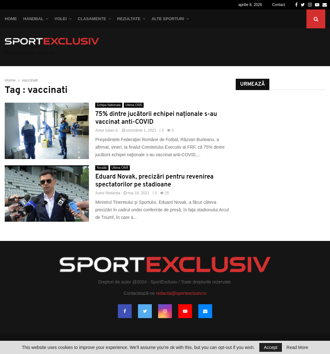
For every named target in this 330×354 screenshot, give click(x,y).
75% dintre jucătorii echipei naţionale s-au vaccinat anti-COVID (156, 118)
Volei (60, 18)
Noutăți (102, 167)
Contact (278, 5)
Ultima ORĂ (133, 105)
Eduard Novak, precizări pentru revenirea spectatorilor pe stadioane (154, 181)
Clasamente (92, 18)
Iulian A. (112, 130)
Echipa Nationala (109, 105)
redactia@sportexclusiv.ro (181, 293)
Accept (271, 347)
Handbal (33, 18)
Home (11, 18)
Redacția (112, 193)
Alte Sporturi (167, 18)
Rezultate (128, 18)
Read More (297, 347)
